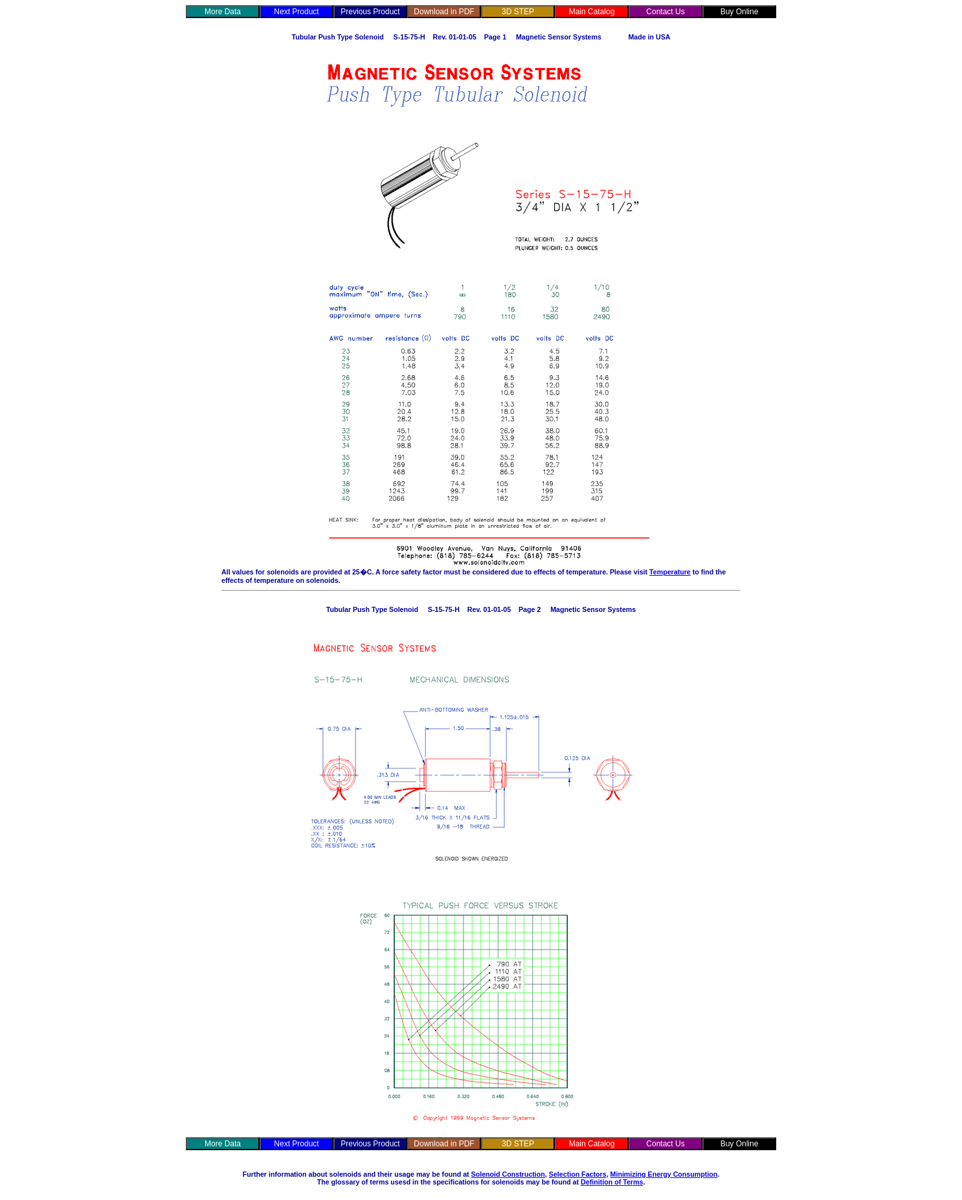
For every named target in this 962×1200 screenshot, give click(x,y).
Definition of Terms (612, 1182)
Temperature (670, 572)
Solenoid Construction (508, 1174)
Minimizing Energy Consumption (664, 1174)
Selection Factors (578, 1174)
